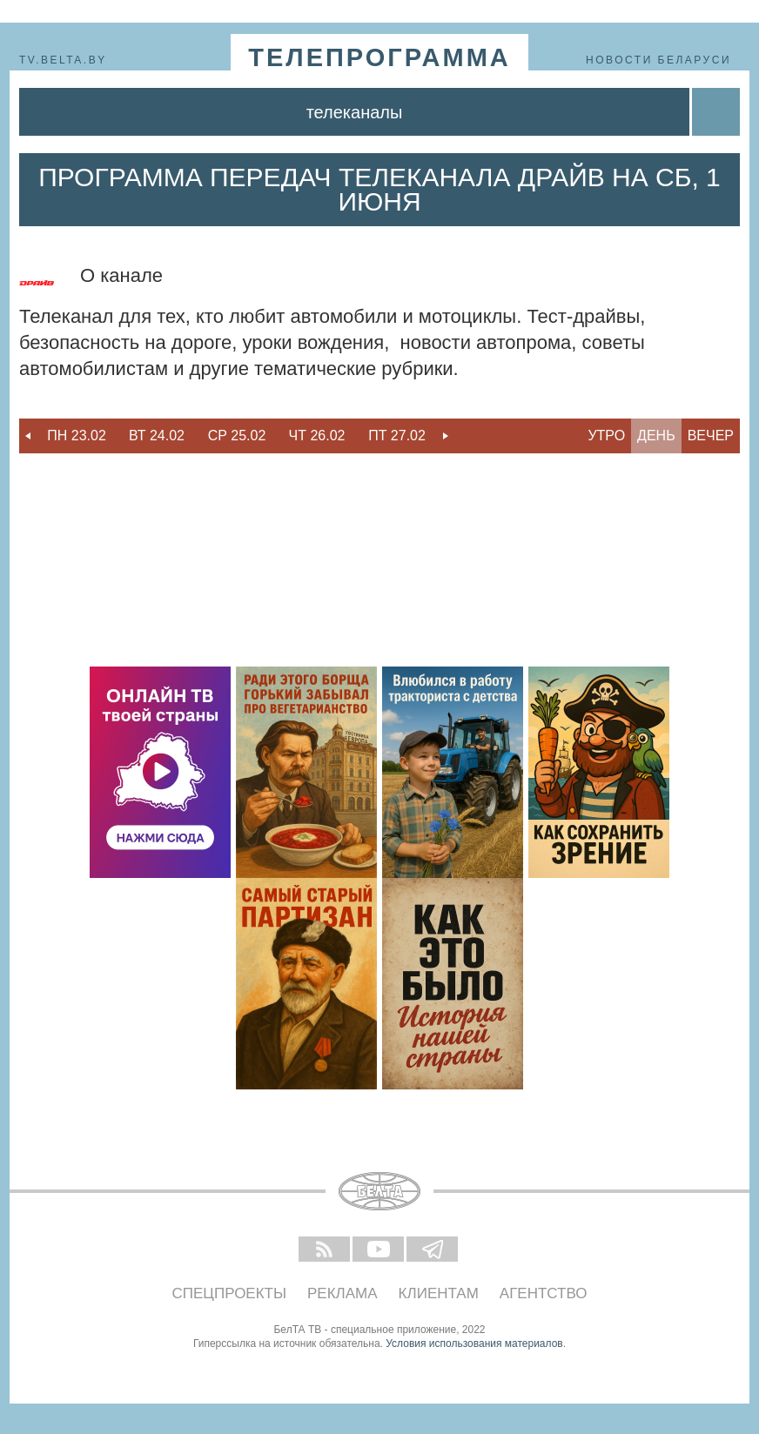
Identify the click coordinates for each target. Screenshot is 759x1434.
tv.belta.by (63, 60)
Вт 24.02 (157, 435)
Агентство (544, 1293)
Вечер (711, 435)
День (656, 435)
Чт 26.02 (317, 435)
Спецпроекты (229, 1293)
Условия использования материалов (474, 1343)
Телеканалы (354, 112)
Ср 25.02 (237, 435)
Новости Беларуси (658, 60)
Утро (606, 435)
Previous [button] (28, 436)
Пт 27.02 (397, 435)
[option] (77, 436)
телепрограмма (379, 57)
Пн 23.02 (76, 435)
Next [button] (445, 436)
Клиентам (439, 1293)
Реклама (342, 1293)
